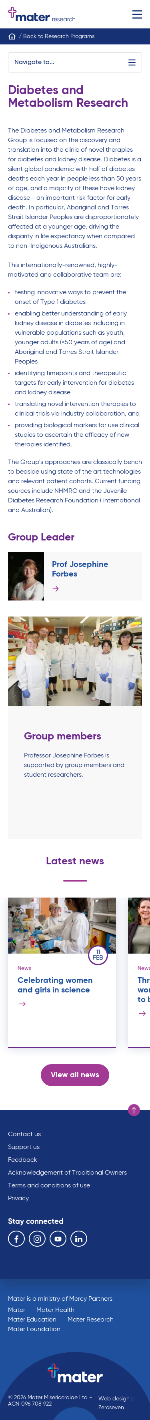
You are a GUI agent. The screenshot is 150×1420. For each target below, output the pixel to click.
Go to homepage (41, 14)
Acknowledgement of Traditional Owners (67, 1173)
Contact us (24, 1134)
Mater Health (55, 1310)
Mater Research (91, 1320)
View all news (75, 1075)
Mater (16, 1310)
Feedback (22, 1160)
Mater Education (32, 1320)
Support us (24, 1147)
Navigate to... (75, 62)
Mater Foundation (34, 1329)
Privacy (18, 1198)
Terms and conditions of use (49, 1186)
